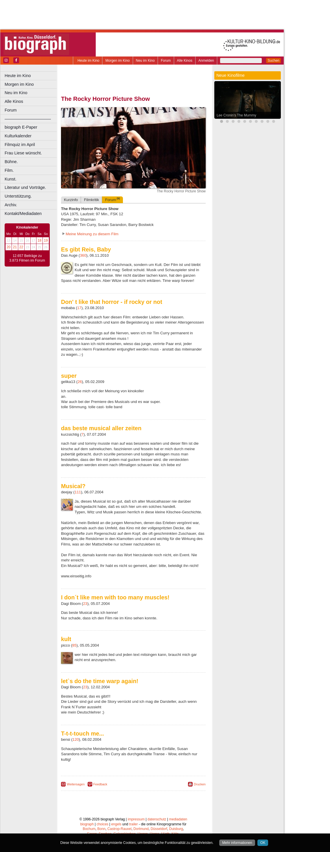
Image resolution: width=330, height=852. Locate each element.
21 (15, 247)
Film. (9, 170)
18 (39, 240)
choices (102, 824)
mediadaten (178, 819)
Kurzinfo (71, 200)
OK (262, 843)
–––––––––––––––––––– (28, 118)
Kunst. (10, 179)
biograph (87, 824)
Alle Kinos (184, 61)
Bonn (101, 829)
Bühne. (11, 161)
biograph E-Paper (21, 127)
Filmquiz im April (20, 144)
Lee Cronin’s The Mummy (236, 115)
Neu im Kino (145, 61)
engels (116, 824)
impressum (136, 819)
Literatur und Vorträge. (25, 187)
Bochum (89, 829)
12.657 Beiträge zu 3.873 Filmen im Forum (27, 258)
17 (79, 308)
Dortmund (141, 829)
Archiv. (11, 204)
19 (46, 240)
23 (85, 603)
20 (8, 247)
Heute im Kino (88, 61)
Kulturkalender (18, 136)
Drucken (200, 784)
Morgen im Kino (117, 61)
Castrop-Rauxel (119, 829)
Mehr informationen (237, 843)
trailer (133, 824)
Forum (166, 61)
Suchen (273, 61)
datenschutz (157, 819)
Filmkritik (91, 200)
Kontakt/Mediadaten (23, 213)
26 (80, 382)
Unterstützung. (18, 196)
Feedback (100, 784)
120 (76, 739)
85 (74, 645)
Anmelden (206, 61)
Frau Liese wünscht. (23, 153)
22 (21, 247)
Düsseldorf (159, 829)
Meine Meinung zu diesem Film (92, 234)
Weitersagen (76, 784)
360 (83, 255)
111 (78, 492)
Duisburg (176, 829)
